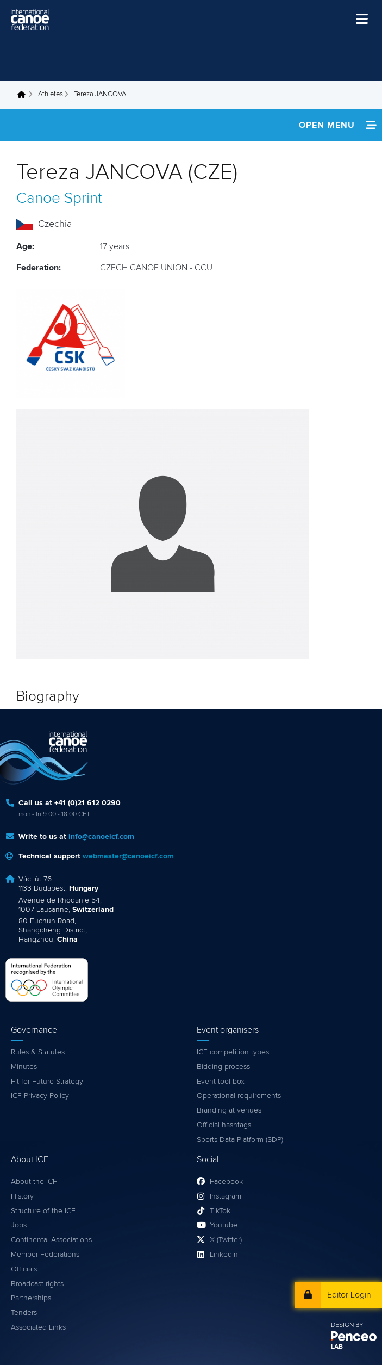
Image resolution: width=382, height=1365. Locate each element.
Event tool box (221, 1081)
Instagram (225, 1196)
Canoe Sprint (59, 198)
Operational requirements (239, 1096)
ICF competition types (233, 1052)
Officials (24, 1269)
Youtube (223, 1225)
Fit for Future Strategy (47, 1081)
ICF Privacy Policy (40, 1096)
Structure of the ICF (43, 1211)
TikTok (220, 1211)
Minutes (24, 1067)
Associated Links (38, 1327)
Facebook (226, 1181)
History (22, 1196)
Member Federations (45, 1254)
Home (24, 94)
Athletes (50, 94)
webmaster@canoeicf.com (128, 856)
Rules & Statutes (38, 1052)
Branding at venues (229, 1110)
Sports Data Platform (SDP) (240, 1140)
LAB (337, 1347)
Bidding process (223, 1067)
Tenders (24, 1313)
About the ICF (34, 1181)
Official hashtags (224, 1125)
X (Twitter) (226, 1240)
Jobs (19, 1225)
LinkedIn (224, 1254)
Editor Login (349, 1294)
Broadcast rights (37, 1284)
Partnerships (31, 1298)
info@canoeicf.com (101, 837)
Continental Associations (51, 1240)
